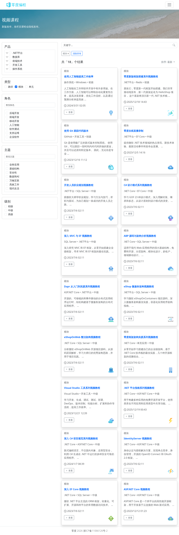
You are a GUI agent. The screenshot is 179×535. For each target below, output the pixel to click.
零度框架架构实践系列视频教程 (141, 337)
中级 (10, 210)
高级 (10, 214)
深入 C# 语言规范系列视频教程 (81, 438)
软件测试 (14, 129)
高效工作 (14, 184)
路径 (10, 86)
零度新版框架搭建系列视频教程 (141, 76)
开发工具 (17, 65)
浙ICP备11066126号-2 (95, 530)
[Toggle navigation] (169, 5)
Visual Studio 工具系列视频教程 (82, 388)
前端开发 (14, 117)
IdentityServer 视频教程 (138, 438)
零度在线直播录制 (133, 130)
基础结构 (14, 168)
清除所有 (77, 53)
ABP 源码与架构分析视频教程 (140, 236)
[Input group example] (116, 45)
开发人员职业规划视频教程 (78, 185)
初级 (10, 206)
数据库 (16, 57)
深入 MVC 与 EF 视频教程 (78, 236)
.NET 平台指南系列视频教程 (139, 388)
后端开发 (14, 113)
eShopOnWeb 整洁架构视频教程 (82, 337)
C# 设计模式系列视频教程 (138, 185)
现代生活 (14, 188)
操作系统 (17, 69)
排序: (167, 62)
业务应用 (14, 164)
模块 (20, 86)
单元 (31, 86)
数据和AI (14, 176)
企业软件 (14, 137)
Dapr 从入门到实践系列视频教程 (82, 286)
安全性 (13, 172)
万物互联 (14, 180)
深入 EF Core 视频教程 (76, 489)
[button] (7, 53)
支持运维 (14, 133)
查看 (69, 112)
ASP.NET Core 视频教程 (137, 489)
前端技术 (17, 61)
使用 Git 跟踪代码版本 (76, 130)
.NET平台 (18, 53)
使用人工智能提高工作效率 (78, 76)
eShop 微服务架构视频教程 (139, 286)
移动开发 (14, 121)
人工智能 (14, 125)
